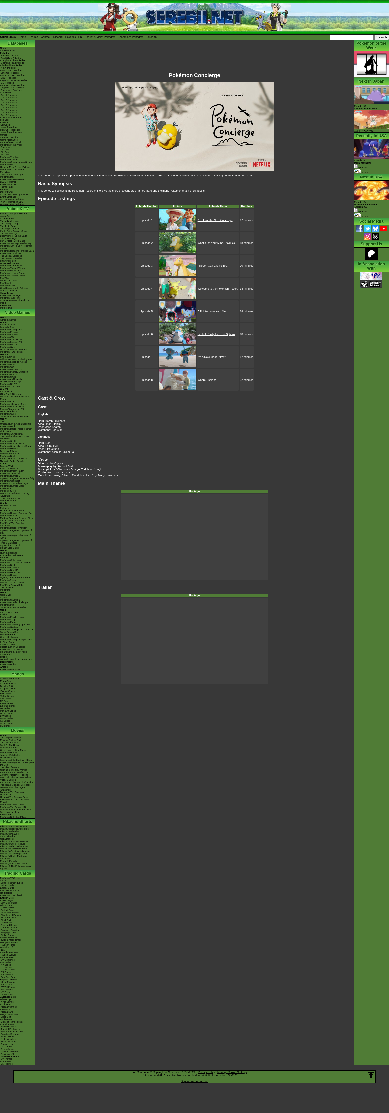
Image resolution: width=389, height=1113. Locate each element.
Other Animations (8, 290)
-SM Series (5, 962)
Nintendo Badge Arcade (12, 461)
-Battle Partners (8, 1026)
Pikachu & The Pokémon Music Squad (15, 867)
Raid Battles (6, 893)
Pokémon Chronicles (10, 253)
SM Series (5, 726)
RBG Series (6, 693)
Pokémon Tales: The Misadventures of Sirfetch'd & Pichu (14, 300)
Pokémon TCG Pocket (11, 352)
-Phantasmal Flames (10, 915)
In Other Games (8, 642)
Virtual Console (7, 644)
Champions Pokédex (130, 36)
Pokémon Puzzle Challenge (14, 602)
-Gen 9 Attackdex (8, 115)
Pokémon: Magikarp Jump (13, 404)
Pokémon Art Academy (11, 434)
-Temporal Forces (9, 942)
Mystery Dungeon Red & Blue (15, 577)
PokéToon (5, 278)
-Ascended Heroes (9, 912)
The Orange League (10, 223)
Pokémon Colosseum (11, 560)
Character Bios (7, 218)
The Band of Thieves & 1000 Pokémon (14, 437)
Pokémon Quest (8, 414)
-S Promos (5, 1061)
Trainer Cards (7, 885)
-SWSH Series (7, 960)
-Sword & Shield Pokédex (13, 75)
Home (22, 36)
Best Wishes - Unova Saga (13, 236)
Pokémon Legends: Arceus (13, 362)
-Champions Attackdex (11, 117)
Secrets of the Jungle (10, 812)
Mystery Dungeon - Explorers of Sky (16, 531)
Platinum (4, 508)
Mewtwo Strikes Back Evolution (15, 809)
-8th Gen (4, 152)
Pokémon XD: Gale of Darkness (16, 562)
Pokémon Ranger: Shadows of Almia (15, 536)
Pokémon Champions (11, 329)
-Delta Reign (6, 900)
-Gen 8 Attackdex (8, 112)
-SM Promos (6, 989)
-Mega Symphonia (9, 1014)
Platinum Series (8, 711)
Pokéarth (151, 36)
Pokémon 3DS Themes (11, 649)
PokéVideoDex (7, 285)
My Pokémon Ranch (10, 545)
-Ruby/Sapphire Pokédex (12, 60)
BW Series (5, 716)
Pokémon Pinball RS (10, 572)
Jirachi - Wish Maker (10, 755)
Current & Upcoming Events (14, 194)
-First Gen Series (8, 977)
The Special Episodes (11, 256)
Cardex (3, 135)
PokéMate (5, 590)
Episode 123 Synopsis (362, 164)
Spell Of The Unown (10, 745)
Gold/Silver (5, 595)
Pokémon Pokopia (9, 332)
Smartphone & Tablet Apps (13, 652)
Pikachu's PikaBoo (9, 834)
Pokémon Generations (11, 265)
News (3, 48)
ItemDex (4, 120)
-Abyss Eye (6, 999)
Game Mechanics (9, 140)
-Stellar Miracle (7, 1036)
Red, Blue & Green (9, 612)
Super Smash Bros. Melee (13, 607)
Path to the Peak (8, 280)
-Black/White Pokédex (11, 65)
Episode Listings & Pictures (13, 213)
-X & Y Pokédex (8, 68)
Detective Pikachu (9, 411)
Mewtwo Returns (8, 747)
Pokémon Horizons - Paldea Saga (17, 251)
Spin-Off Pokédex (9, 127)
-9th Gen (4, 149)
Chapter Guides (8, 688)
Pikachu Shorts (17, 822)
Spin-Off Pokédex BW (11, 132)
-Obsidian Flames (9, 952)
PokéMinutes (6, 283)
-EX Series (5, 972)
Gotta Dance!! (7, 839)
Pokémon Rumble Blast (12, 486)
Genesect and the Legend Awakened (13, 788)
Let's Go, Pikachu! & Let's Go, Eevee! (15, 397)
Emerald (4, 557)
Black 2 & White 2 (9, 468)
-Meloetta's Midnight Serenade (15, 785)
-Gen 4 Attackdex (8, 102)
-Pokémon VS (7, 1054)
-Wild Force (6, 1046)
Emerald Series (8, 706)
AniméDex (5, 216)
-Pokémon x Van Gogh (11, 174)
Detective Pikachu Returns (13, 349)
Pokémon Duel (7, 456)
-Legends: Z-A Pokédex (12, 88)
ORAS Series (7, 723)
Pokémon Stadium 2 (10, 600)
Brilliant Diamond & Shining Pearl (16, 359)
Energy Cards (7, 888)
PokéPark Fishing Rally (11, 585)
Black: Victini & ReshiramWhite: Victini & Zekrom (16, 778)
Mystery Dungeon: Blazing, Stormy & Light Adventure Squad (17, 519)
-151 (2, 950)
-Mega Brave (6, 1012)
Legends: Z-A (7, 327)
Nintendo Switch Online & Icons (16, 659)
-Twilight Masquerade (11, 940)
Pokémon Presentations (12, 179)
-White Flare (6, 922)
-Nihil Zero (5, 1004)
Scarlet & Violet (7, 324)
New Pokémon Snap (10, 382)
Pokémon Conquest (10, 481)
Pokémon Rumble (9, 515)
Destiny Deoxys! (8, 757)
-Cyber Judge (7, 1049)
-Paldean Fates (7, 945)
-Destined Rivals (8, 925)
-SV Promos (6, 984)
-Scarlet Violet (7, 957)
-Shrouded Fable (8, 937)
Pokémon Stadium (9, 627)
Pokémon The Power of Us (13, 807)
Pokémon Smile (8, 377)
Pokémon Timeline (9, 157)
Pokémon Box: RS (9, 570)
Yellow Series (7, 696)
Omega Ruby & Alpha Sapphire (15, 424)
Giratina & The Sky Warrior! (14, 770)
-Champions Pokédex (11, 90)
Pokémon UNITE (8, 344)
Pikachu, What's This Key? (13, 863)
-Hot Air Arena (7, 1024)
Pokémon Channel (9, 567)
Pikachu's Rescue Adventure (14, 829)
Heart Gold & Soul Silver (12, 510)
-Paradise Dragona (9, 1034)
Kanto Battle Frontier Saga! (13, 231)
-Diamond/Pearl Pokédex (12, 63)
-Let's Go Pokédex (9, 73)
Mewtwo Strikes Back (11, 740)
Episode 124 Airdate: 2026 (365, 204)
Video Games (17, 312)
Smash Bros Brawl (9, 548)
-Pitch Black (6, 905)
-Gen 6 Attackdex (8, 107)
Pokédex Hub (73, 36)
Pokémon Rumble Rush (12, 406)
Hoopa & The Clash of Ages (14, 797)
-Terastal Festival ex (10, 1029)
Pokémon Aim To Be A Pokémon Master (16, 247)
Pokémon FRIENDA (10, 669)
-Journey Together (9, 927)
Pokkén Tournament (10, 453)
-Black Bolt (5, 920)
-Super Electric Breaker (11, 1031)
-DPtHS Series (7, 969)
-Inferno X (5, 1009)
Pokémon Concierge (10, 295)
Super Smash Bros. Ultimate (14, 416)
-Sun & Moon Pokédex (11, 70)
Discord (58, 36)
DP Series (5, 708)
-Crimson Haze (7, 1044)
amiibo (3, 657)
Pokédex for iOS (8, 500)
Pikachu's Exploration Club (13, 849)
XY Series (5, 721)
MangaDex (5, 681)
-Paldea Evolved (8, 955)
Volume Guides (7, 691)
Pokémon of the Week (11, 145)
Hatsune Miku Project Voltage (15, 167)
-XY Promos (6, 992)
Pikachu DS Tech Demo (12, 582)
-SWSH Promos (8, 987)
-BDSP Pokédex (8, 78)
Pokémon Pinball (8, 622)
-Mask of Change (8, 1041)
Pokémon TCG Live (10, 386)
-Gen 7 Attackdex (8, 110)
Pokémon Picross (9, 448)
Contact (45, 36)
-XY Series (5, 965)
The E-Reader (7, 587)
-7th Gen (4, 154)
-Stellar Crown (7, 935)
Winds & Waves (8, 320)
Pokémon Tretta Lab (10, 473)
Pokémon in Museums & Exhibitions (12, 170)
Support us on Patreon (194, 1081)
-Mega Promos (7, 982)
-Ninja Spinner (7, 1002)
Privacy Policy (206, 1072)
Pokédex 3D (6, 488)
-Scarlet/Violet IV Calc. (11, 142)
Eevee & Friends (8, 861)
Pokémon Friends (9, 334)
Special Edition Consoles (12, 647)
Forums (33, 36)
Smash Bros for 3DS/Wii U (13, 458)
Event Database (8, 197)
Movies (17, 730)
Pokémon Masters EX (11, 342)
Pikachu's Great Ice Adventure (15, 851)
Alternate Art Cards (9, 890)
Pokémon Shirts (8, 184)
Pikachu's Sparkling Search (13, 853)
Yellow (3, 615)
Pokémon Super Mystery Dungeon (17, 446)
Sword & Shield (8, 357)
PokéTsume (6, 308)
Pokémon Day (7, 177)
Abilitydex (5, 125)
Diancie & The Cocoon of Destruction (12, 793)
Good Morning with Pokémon (14, 288)
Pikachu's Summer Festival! (14, 841)
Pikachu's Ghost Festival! (12, 844)
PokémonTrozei (8, 580)
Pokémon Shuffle (8, 441)
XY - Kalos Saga (8, 238)
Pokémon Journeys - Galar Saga (16, 243)
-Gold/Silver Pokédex (10, 58)
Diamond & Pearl (8, 505)
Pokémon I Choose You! (12, 804)
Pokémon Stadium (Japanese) (15, 624)
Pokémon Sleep (8, 347)
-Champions (6, 147)
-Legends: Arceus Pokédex (13, 80)
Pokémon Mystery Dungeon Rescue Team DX (14, 373)
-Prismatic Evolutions (10, 930)
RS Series (5, 701)
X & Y (3, 421)
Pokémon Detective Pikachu (14, 817)
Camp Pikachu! (7, 836)
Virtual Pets (6, 654)
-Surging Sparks (8, 932)
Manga (17, 674)
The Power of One (9, 742)
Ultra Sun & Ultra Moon (11, 394)
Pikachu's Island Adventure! (14, 846)
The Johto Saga (8, 226)
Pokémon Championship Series (16, 162)
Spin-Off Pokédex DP (10, 130)
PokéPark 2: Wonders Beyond (15, 483)
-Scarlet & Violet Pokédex (13, 85)
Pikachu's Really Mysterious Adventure (14, 857)
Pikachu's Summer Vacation (14, 826)
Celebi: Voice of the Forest (13, 750)
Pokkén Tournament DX (12, 409)
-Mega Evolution (8, 917)
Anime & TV (17, 209)
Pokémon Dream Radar (12, 471)
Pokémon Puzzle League (12, 617)
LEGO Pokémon (8, 182)
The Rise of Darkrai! (10, 767)
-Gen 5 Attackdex (8, 105)
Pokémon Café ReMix (11, 339)
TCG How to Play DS (10, 498)
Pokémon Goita (8, 664)
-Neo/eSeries (6, 974)
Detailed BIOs (7, 686)
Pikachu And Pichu (9, 831)
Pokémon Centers (9, 159)
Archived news (7, 50)
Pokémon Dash (8, 565)
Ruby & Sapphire (8, 553)
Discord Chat (6, 192)
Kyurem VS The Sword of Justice (16, 782)
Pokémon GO (7, 337)
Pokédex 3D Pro (8, 491)
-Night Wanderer (8, 1039)
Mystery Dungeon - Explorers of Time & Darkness (16, 541)
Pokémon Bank (7, 426)
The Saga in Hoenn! (10, 228)
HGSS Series (7, 713)
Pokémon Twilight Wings (12, 268)
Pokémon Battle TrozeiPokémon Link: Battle (16, 430)
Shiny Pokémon (8, 261)
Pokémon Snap (8, 619)
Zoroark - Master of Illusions (14, 775)
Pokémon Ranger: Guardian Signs (17, 513)
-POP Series (6, 994)
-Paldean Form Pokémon (12, 204)
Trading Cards (17, 873)
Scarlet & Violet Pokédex (100, 36)
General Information (10, 678)
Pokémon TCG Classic (11, 895)
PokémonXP (6, 164)
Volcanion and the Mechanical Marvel (15, 800)
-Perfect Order (7, 910)
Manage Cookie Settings (232, 1072)
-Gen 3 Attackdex (8, 100)
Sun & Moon (6, 391)
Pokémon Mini (7, 605)
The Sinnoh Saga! (9, 233)
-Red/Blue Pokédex (10, 55)
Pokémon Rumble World (12, 443)
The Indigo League (9, 221)
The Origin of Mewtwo (11, 737)
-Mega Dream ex (8, 1007)
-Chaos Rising (7, 908)
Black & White (7, 466)
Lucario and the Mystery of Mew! (16, 760)
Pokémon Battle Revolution (13, 528)
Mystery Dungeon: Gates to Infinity (17, 478)
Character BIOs (8, 683)
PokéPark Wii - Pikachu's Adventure (12, 524)
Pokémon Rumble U (10, 476)
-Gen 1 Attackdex (8, 95)
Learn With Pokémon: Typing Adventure (14, 494)
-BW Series (6, 967)
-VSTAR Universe (9, 1051)
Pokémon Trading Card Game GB (17, 629)
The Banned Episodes (11, 258)
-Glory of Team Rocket (11, 1022)
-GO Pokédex (7, 83)
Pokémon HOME (8, 364)
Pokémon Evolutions (10, 270)
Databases (18, 43)
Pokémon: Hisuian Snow (12, 273)
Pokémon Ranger (9, 575)
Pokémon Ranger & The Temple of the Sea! (17, 763)
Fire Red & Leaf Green (11, 555)
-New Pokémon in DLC (11, 202)
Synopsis (360, 211)
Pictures (361, 172)
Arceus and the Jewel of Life (14, 772)
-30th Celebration (8, 903)
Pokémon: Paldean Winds (13, 275)
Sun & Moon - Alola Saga (12, 241)
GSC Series (6, 698)
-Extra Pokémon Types (11, 883)
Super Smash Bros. (10, 632)
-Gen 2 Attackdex (8, 97)
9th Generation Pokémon (12, 199)
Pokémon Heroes (9, 752)
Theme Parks (7, 187)
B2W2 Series (6, 718)
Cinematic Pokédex (10, 137)
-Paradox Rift (6, 947)
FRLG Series (6, 703)
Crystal (3, 597)
